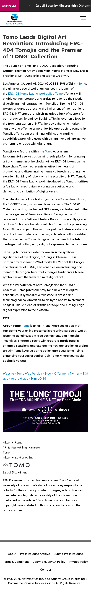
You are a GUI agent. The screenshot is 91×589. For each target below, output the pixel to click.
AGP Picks (9, 5)
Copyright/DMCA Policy (49, 561)
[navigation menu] (82, 19)
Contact (45, 569)
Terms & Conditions (16, 561)
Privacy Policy (78, 561)
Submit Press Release (68, 554)
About (12, 554)
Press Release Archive (35, 554)
